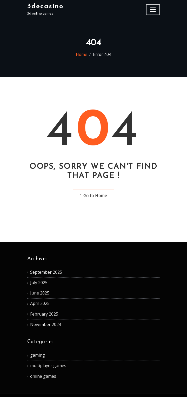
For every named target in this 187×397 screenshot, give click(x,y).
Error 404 (101, 54)
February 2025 (41, 305)
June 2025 (37, 287)
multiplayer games (44, 353)
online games (40, 362)
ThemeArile (144, 388)
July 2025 (37, 278)
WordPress (90, 388)
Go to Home (93, 194)
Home (83, 54)
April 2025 (37, 296)
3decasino (43, 6)
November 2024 (42, 314)
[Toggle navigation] (154, 8)
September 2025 (43, 269)
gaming (36, 344)
